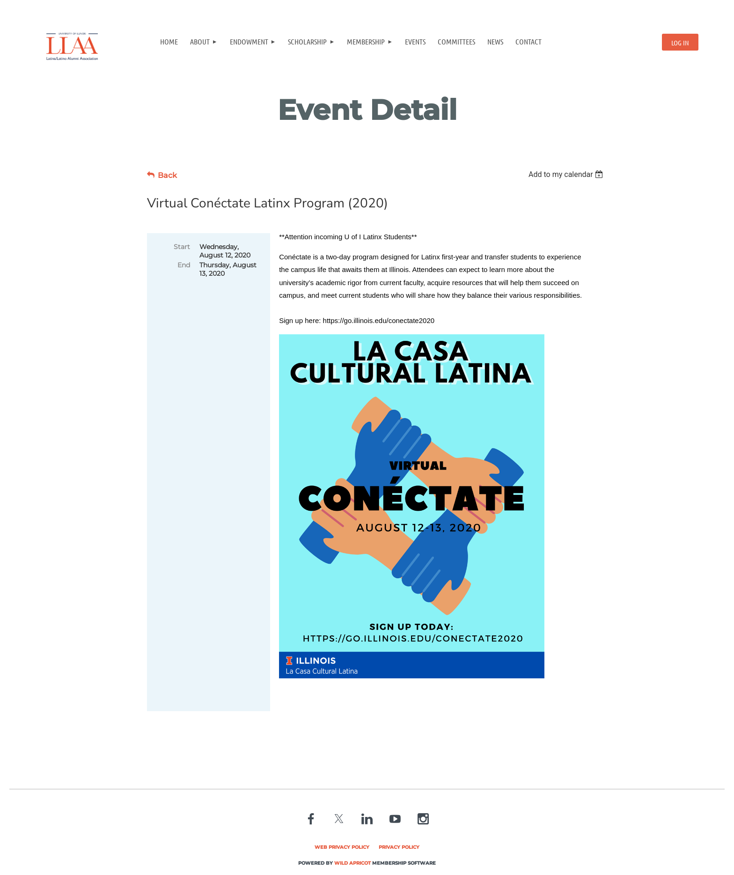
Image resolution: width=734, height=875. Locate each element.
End (183, 265)
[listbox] (567, 174)
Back (167, 175)
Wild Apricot (352, 863)
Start (182, 247)
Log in (680, 42)
